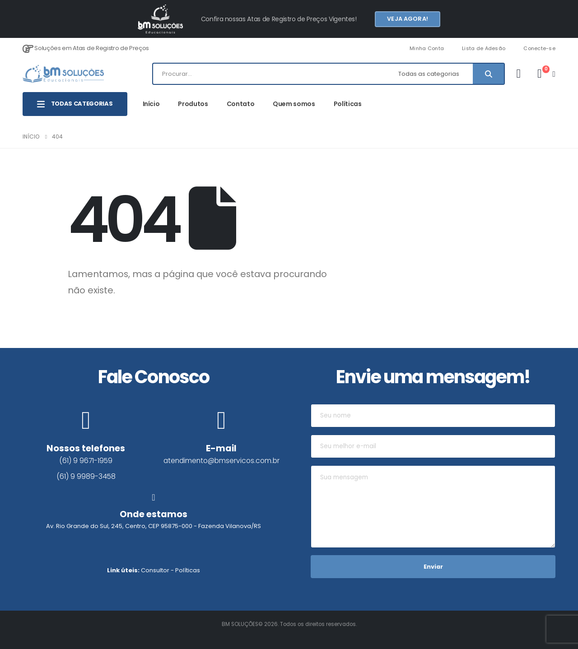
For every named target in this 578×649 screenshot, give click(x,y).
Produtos (193, 103)
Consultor (155, 570)
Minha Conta (427, 48)
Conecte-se (539, 48)
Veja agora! (407, 19)
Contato (241, 103)
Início (151, 103)
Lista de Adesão (483, 48)
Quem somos (294, 103)
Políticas (348, 103)
